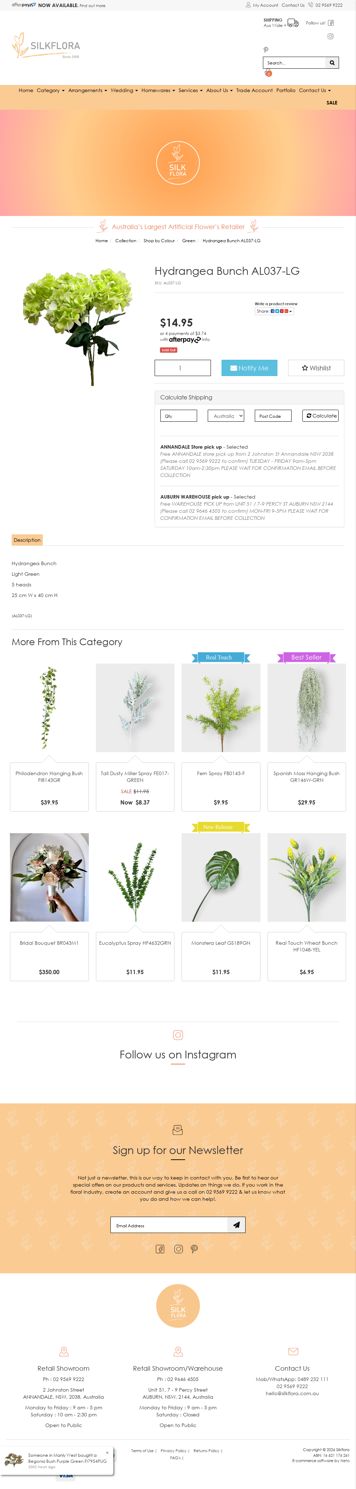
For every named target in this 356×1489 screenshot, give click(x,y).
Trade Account (254, 90)
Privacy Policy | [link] (175, 1450)
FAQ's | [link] (177, 1457)
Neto (345, 1460)
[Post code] (273, 416)
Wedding (124, 90)
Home (26, 90)
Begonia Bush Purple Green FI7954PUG (67, 1461)
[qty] (178, 416)
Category (51, 90)
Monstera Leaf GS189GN (220, 942)
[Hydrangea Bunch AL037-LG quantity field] (183, 367)
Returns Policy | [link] (208, 1450)
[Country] (226, 416)
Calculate (322, 416)
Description (27, 540)
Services (191, 90)
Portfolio (285, 90)
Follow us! (316, 22)
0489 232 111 (313, 1379)
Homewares (158, 90)
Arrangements (87, 90)
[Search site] (332, 62)
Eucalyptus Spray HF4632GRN (135, 942)
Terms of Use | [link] (144, 1450)
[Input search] (294, 62)
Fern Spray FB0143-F (221, 773)
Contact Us (293, 5)
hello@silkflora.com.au (292, 1393)
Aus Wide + (281, 21)
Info (206, 339)
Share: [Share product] (274, 310)
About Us (219, 90)
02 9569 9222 (325, 4)
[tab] (28, 540)
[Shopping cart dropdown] (268, 73)
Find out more (92, 5)
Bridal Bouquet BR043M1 (49, 942)
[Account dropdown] (262, 5)
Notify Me (249, 367)
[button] (316, 367)
